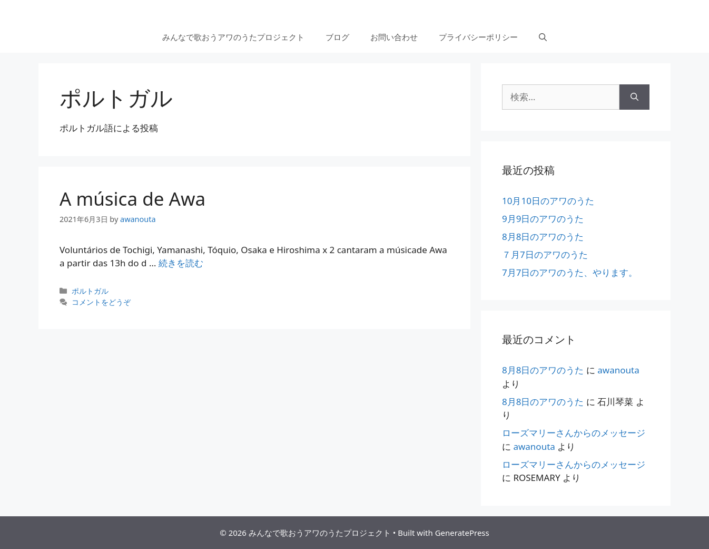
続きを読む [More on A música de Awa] (181, 263)
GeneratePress (462, 532)
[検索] (634, 97)
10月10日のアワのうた (548, 201)
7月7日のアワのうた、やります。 (569, 272)
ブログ (337, 37)
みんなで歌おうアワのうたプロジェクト (233, 37)
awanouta (618, 370)
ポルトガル (90, 291)
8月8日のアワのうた (543, 236)
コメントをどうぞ (101, 302)
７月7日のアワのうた (545, 254)
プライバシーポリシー (478, 37)
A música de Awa (132, 198)
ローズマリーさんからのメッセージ (573, 433)
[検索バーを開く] (542, 37)
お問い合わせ (394, 37)
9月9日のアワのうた (543, 219)
